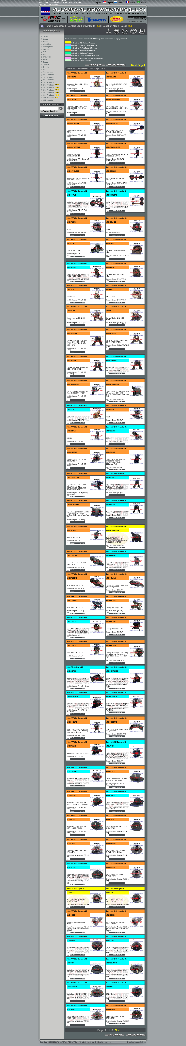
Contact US (74, 26)
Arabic (143, 3)
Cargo (124, 26)
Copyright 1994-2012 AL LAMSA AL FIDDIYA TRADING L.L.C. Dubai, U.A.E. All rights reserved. (75, 1042)
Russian (121, 3)
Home (48, 26)
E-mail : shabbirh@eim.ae (136, 1042)
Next (117, 1030)
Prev (92, 1030)
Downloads (89, 26)
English (110, 3)
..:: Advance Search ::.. (49, 111)
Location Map (110, 26)
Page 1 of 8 (105, 1030)
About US (59, 26)
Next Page (137, 65)
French (132, 3)
